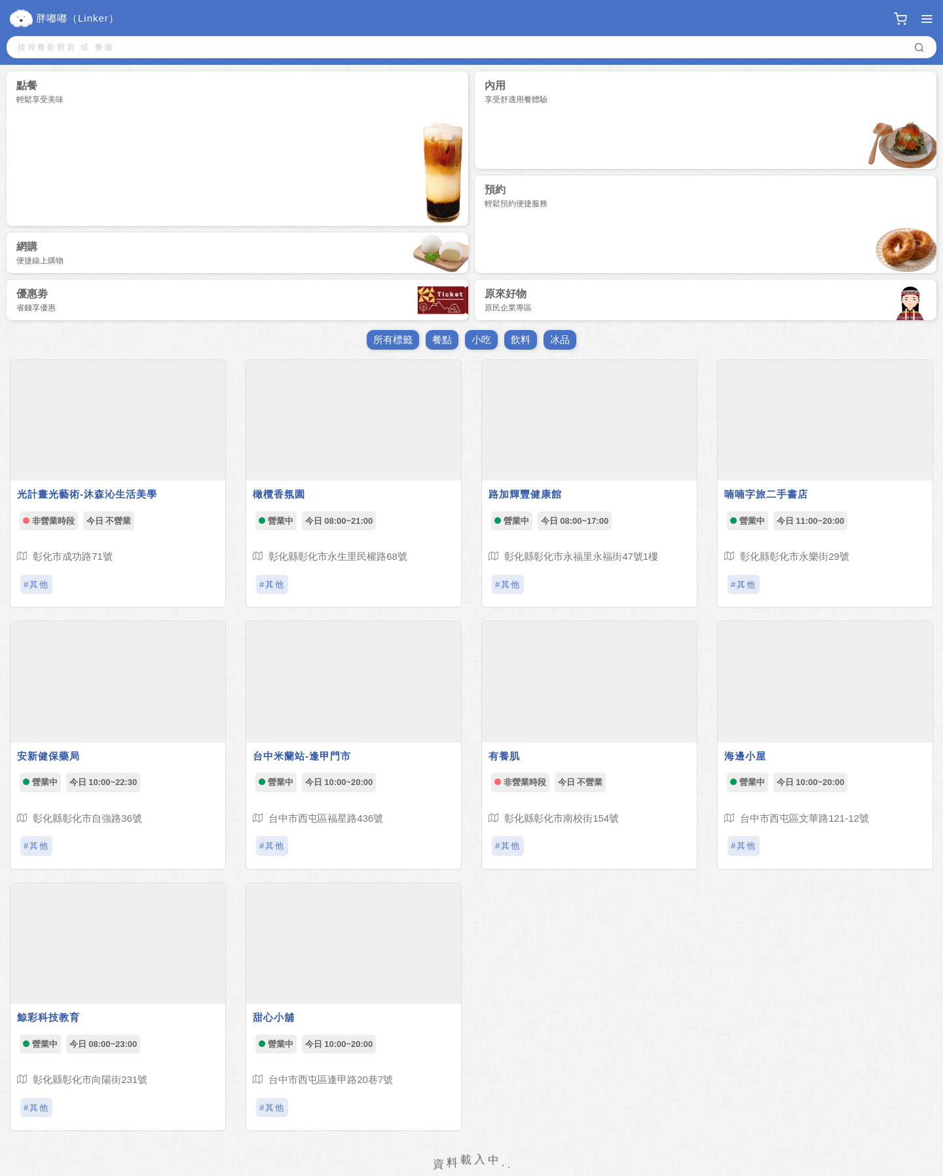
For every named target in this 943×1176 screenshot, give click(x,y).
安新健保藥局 (48, 756)
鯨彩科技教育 (48, 1017)
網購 (242, 253)
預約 (710, 228)
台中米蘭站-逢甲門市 (302, 756)
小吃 (481, 339)
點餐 (242, 153)
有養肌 (504, 756)
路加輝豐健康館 (525, 494)
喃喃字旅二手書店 (766, 494)
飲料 (520, 339)
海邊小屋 (745, 756)
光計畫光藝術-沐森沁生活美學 (87, 494)
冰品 (560, 339)
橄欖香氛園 (279, 494)
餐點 (442, 339)
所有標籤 (393, 339)
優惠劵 (242, 300)
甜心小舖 (274, 1017)
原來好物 (706, 302)
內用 (710, 124)
